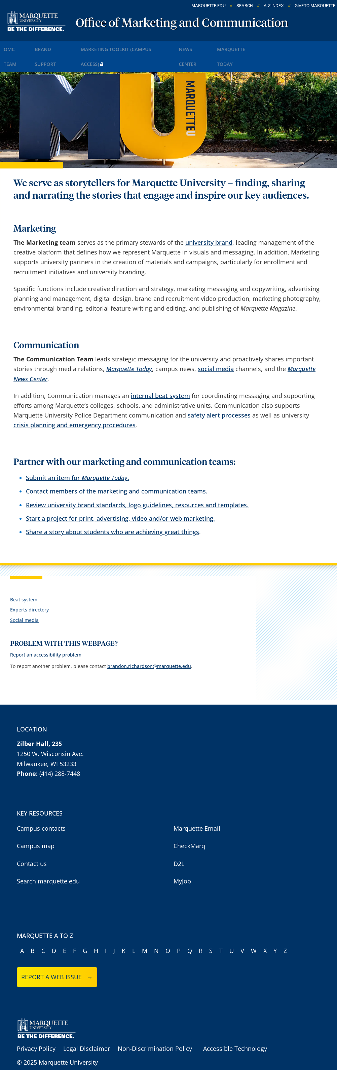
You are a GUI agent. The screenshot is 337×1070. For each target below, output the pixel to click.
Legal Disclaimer (86, 1028)
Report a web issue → (57, 957)
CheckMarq (189, 826)
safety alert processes (219, 395)
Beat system (23, 579)
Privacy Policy (36, 1028)
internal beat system (160, 375)
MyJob (182, 861)
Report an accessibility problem (45, 634)
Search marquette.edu (48, 861)
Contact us (32, 843)
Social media (24, 599)
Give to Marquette (315, 5)
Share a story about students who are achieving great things (112, 511)
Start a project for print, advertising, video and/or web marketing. (120, 498)
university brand (208, 222)
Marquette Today (273, 46)
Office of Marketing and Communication (182, 23)
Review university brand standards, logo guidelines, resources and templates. (137, 484)
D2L (179, 843)
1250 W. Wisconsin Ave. (50, 733)
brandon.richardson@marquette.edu (149, 645)
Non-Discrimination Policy (155, 1028)
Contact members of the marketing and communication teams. (117, 471)
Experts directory (29, 589)
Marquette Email (197, 808)
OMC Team (19, 46)
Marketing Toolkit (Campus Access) (144, 46)
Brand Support (64, 46)
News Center (221, 46)
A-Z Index (274, 5)
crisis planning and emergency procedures (74, 405)
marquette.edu (208, 5)
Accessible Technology (235, 1028)
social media (216, 349)
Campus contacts (41, 808)
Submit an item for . (77, 457)
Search (244, 5)
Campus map (35, 826)
